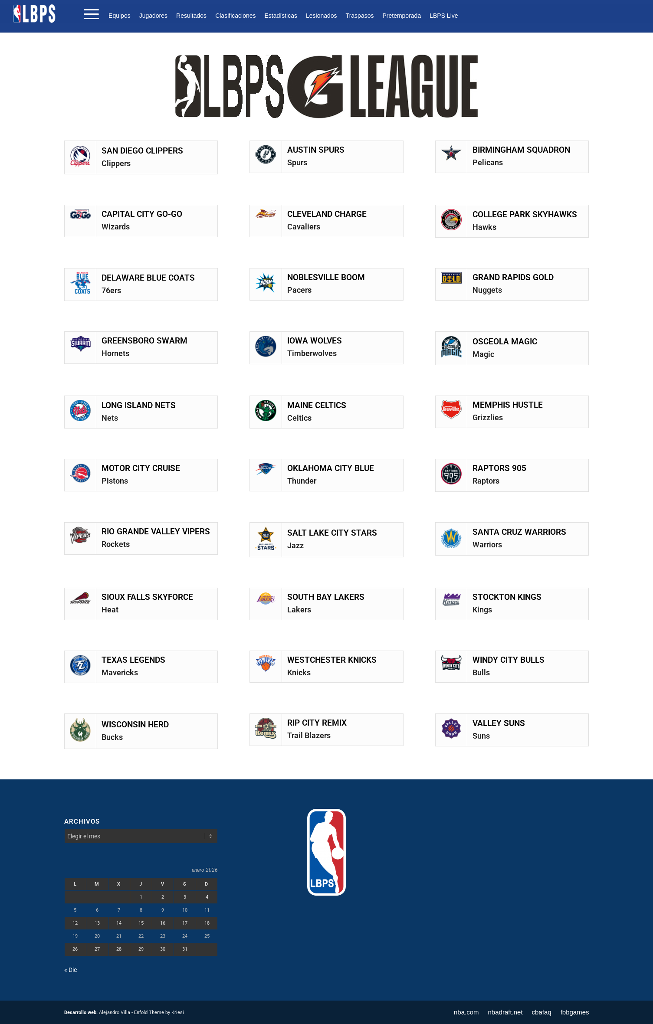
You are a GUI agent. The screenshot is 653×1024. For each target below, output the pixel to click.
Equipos (119, 15)
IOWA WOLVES (314, 341)
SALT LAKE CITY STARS (332, 533)
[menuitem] (121, 15)
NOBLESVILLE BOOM (326, 277)
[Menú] (88, 13)
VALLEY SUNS (499, 723)
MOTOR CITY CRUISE (141, 468)
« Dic (70, 969)
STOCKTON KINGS (507, 597)
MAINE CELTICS (316, 405)
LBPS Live (444, 15)
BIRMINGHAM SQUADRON (521, 150)
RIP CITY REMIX (317, 723)
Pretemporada (401, 15)
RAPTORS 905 (499, 468)
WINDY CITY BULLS (509, 660)
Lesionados (321, 15)
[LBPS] (34, 13)
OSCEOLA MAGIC (505, 342)
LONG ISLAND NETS (139, 405)
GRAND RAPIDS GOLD (513, 277)
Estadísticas (281, 15)
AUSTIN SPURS (316, 150)
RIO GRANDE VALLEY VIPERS (156, 532)
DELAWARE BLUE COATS (148, 278)
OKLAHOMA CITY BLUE (330, 468)
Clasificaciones (235, 15)
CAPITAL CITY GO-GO (142, 214)
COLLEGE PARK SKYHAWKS (525, 214)
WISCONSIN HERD (135, 725)
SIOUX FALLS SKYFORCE (147, 597)
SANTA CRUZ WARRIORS (519, 532)
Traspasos (360, 15)
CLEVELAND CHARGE (327, 214)
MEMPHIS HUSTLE (508, 405)
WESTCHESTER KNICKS (332, 660)
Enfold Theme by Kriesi (159, 1012)
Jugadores (153, 15)
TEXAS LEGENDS (133, 660)
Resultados (191, 15)
